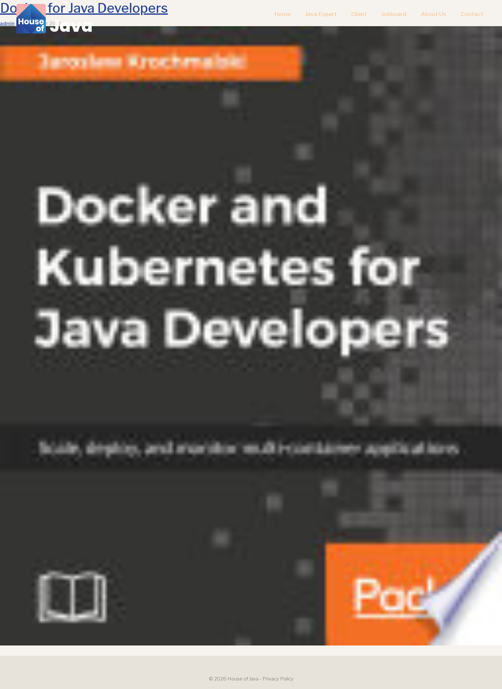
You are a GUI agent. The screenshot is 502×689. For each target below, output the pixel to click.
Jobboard (393, 13)
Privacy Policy (278, 679)
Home (282, 13)
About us (433, 13)
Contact (472, 13)
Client (359, 13)
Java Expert (321, 13)
